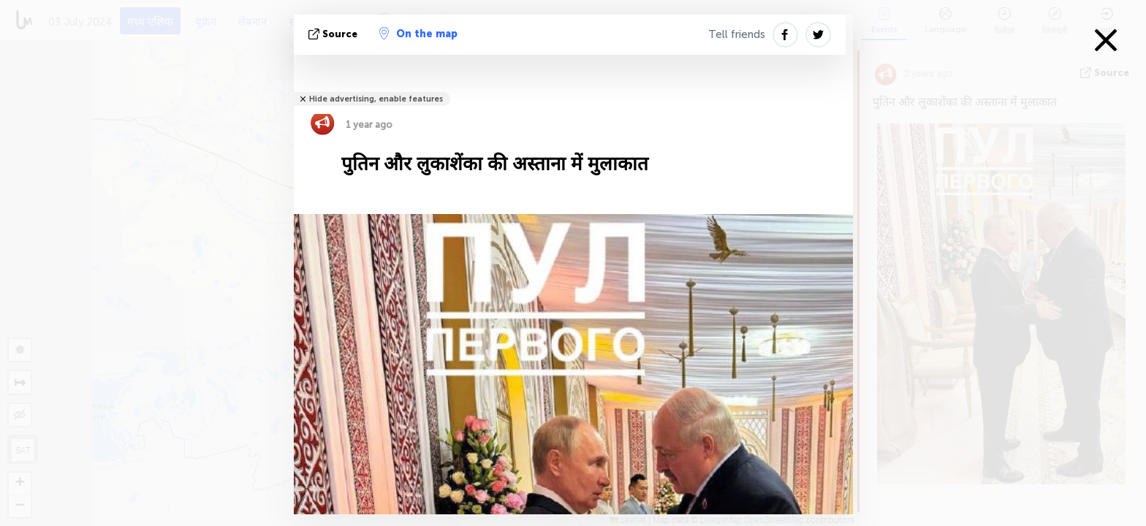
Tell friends (736, 34)
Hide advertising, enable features (376, 99)
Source (334, 33)
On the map (418, 33)
